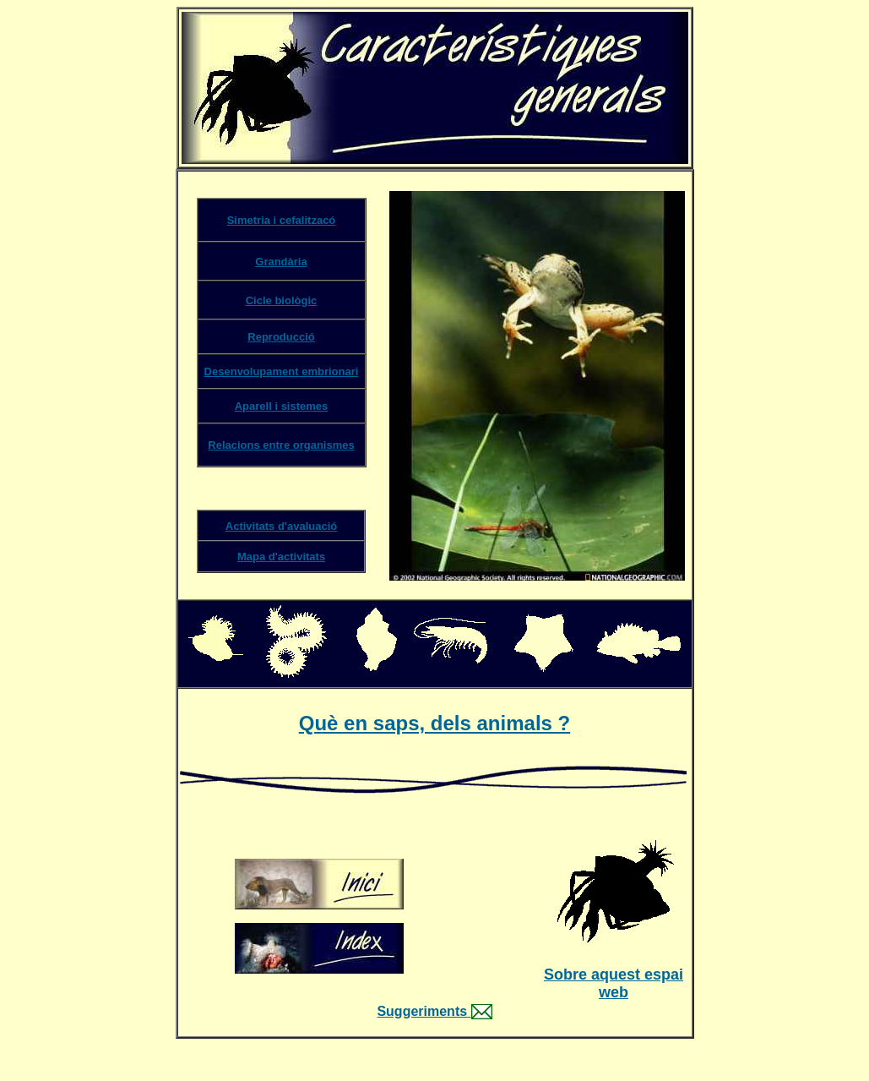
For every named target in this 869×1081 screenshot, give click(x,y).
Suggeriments (422, 1011)
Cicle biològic (282, 300)
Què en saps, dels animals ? (434, 723)
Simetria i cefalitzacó (281, 220)
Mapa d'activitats (281, 556)
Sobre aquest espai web (613, 983)
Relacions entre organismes (281, 445)
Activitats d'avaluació (281, 526)
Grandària (281, 261)
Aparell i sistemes (282, 406)
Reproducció (280, 336)
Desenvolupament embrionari (281, 371)
